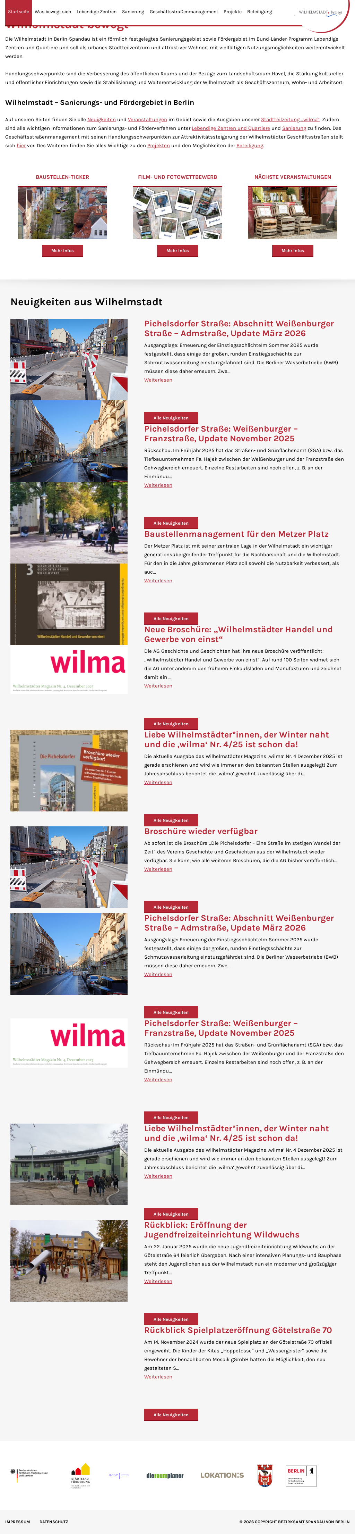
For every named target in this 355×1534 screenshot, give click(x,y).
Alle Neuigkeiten (171, 417)
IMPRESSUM (17, 1521)
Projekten (158, 145)
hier (21, 145)
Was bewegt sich (53, 12)
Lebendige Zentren (96, 12)
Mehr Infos (62, 250)
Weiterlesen (158, 380)
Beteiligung (259, 12)
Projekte (233, 12)
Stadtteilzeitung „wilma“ (290, 119)
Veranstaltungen (147, 119)
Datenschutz (54, 1521)
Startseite (18, 12)
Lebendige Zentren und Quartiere (231, 128)
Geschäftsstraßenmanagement (184, 12)
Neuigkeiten (101, 119)
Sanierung (133, 12)
